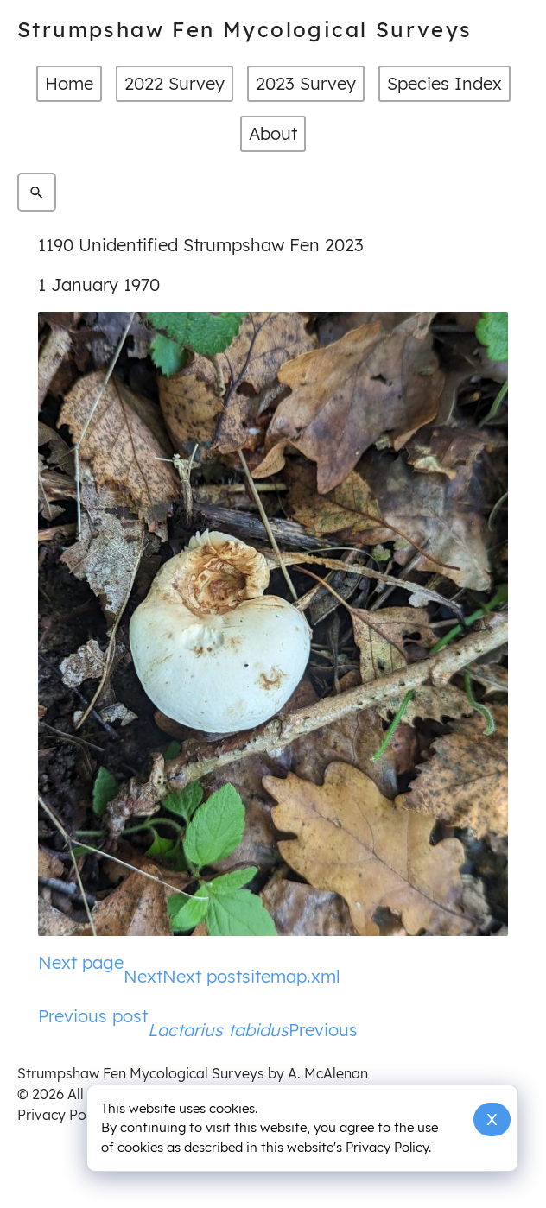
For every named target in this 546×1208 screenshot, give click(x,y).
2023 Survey (306, 83)
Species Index (444, 83)
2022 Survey (174, 83)
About (273, 133)
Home (69, 83)
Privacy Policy (62, 1114)
